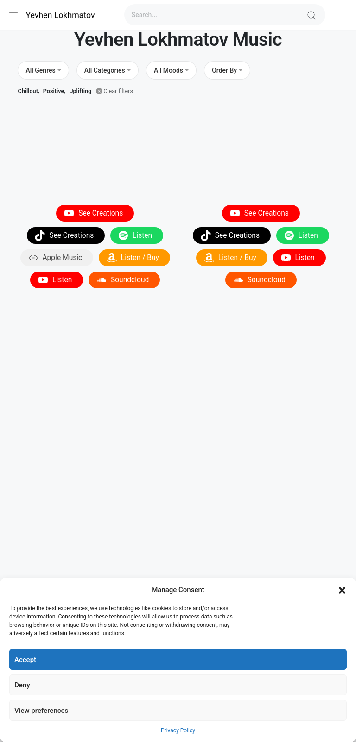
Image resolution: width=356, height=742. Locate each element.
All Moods (168, 70)
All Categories (104, 70)
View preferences (41, 710)
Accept (25, 659)
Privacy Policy (178, 730)
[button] (342, 589)
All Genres (40, 70)
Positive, (54, 90)
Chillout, (28, 90)
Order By (224, 70)
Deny (22, 685)
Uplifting (80, 90)
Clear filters (118, 90)
